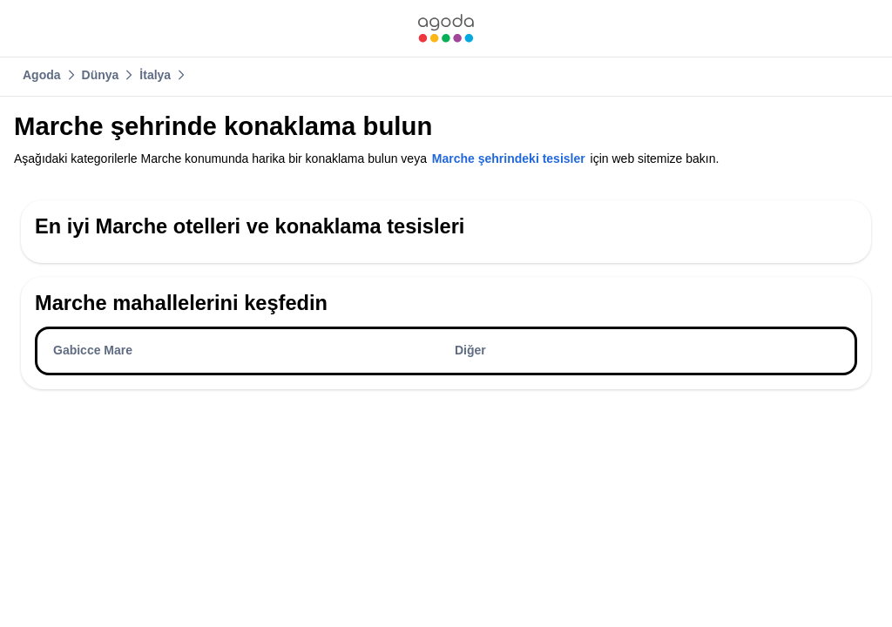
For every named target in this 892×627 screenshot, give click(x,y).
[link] (446, 28)
